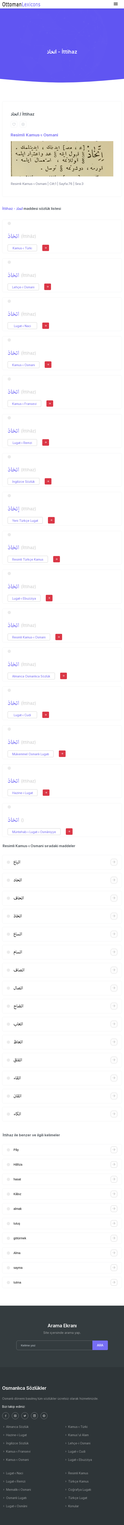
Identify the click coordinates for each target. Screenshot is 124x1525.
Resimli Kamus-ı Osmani (34, 134)
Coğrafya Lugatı (77, 1489)
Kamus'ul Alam (76, 1435)
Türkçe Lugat (75, 1498)
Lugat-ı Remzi (22, 443)
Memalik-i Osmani (16, 1489)
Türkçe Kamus (76, 1481)
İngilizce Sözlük (23, 481)
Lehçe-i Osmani (23, 287)
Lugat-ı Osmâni (14, 1506)
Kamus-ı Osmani (23, 365)
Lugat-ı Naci (22, 326)
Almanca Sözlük (15, 1427)
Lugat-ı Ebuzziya (24, 598)
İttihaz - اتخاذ (12, 208)
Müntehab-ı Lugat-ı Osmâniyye (34, 832)
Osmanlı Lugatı (14, 1498)
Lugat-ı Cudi (22, 715)
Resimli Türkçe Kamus (27, 559)
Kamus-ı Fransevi (24, 404)
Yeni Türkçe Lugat (25, 520)
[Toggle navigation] (115, 4)
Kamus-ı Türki (22, 248)
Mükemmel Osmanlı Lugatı (30, 754)
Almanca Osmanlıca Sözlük (31, 676)
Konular (71, 1506)
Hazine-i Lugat (22, 793)
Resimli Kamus (76, 1473)
